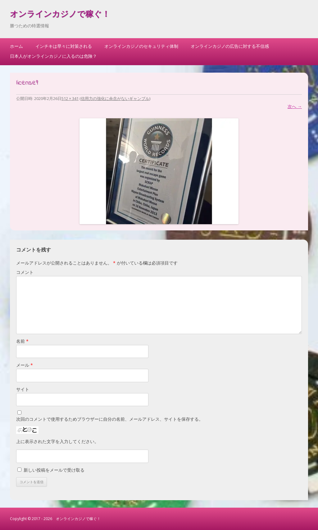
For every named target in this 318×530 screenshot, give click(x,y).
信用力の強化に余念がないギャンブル (115, 98)
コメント (25, 272)
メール (24, 365)
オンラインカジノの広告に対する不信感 (230, 46)
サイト (22, 389)
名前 (22, 341)
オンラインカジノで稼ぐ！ (60, 15)
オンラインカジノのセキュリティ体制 (141, 46)
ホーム (16, 46)
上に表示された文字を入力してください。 (57, 441)
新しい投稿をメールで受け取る (54, 470)
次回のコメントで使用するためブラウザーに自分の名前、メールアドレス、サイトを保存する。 (109, 419)
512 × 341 (70, 98)
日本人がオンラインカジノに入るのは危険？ (53, 56)
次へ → (295, 106)
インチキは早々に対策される (63, 46)
